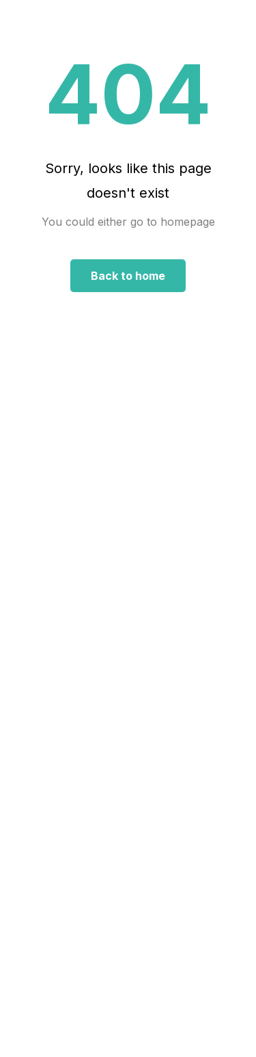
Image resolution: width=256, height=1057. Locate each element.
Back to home (128, 276)
